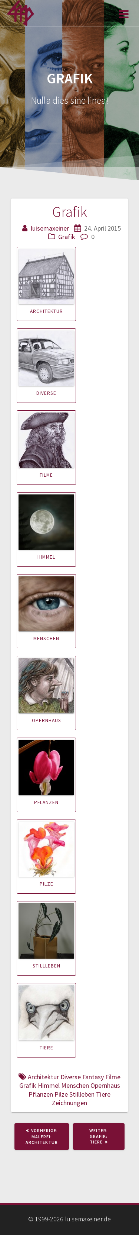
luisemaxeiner (50, 228)
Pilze (46, 884)
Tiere (46, 1048)
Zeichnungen (69, 1102)
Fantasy (93, 1077)
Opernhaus (46, 720)
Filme (46, 475)
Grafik (66, 236)
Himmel (46, 557)
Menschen (46, 638)
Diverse (46, 393)
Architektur (46, 311)
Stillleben (46, 966)
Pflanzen (46, 802)
